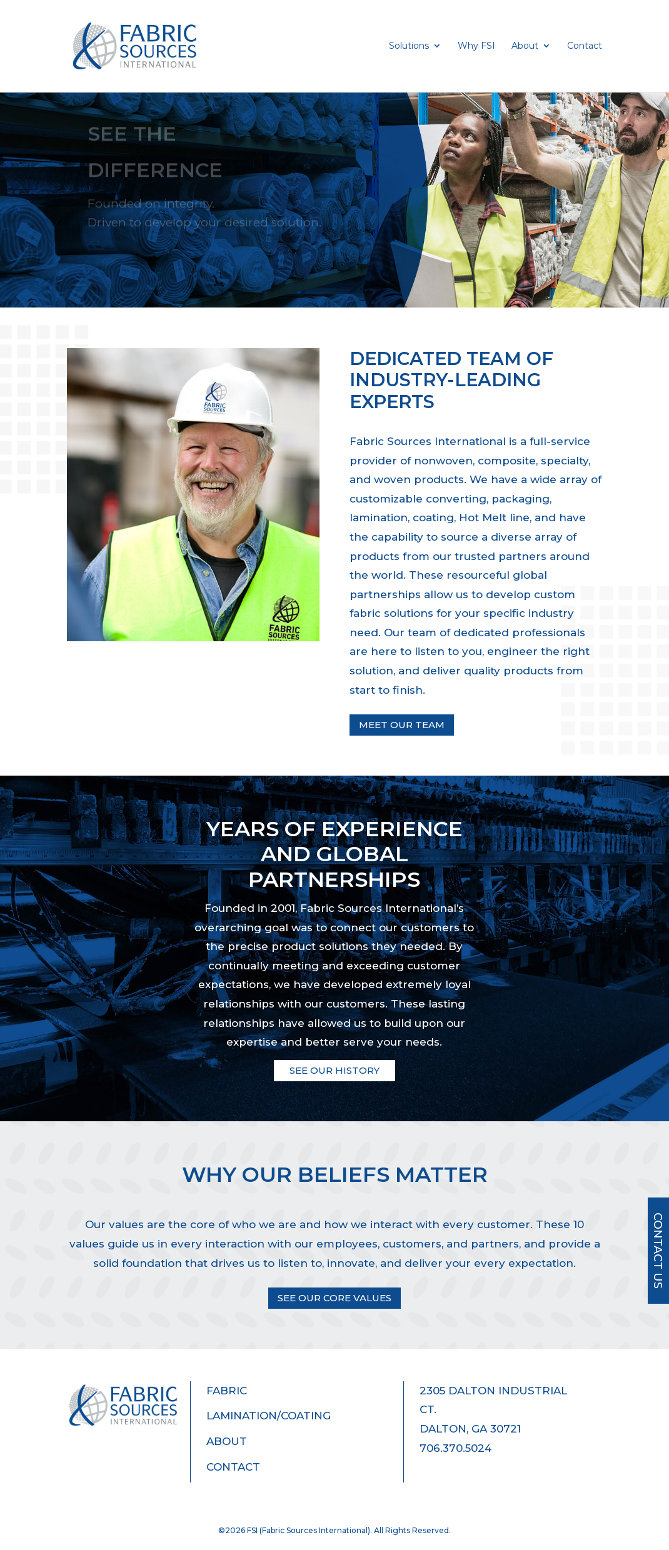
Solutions (409, 46)
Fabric (226, 1390)
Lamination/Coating (268, 1415)
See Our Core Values (334, 1298)
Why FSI (476, 46)
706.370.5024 (455, 1448)
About (524, 46)
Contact (584, 46)
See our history (334, 1070)
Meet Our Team (402, 725)
